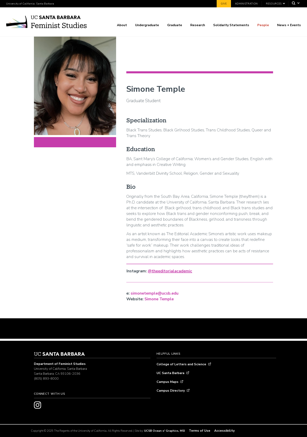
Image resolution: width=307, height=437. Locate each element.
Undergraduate (147, 25)
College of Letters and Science (181, 364)
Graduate (174, 25)
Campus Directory (171, 390)
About (122, 25)
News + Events (289, 25)
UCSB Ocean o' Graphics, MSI (164, 431)
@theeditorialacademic (170, 271)
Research (197, 25)
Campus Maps (167, 382)
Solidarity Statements (231, 25)
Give (224, 3)
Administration (246, 3)
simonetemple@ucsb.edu (154, 293)
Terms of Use (199, 430)
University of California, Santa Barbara (30, 3)
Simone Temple (159, 299)
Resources (274, 3)
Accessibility (224, 430)
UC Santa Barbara (170, 373)
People (263, 25)
